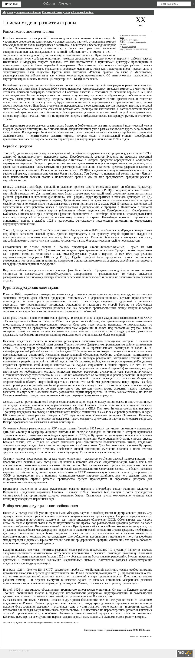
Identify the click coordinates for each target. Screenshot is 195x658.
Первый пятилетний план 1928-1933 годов (127, 629)
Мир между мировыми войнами (21, 12)
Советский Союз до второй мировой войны (68, 12)
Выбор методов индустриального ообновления (133, 47)
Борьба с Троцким (130, 40)
